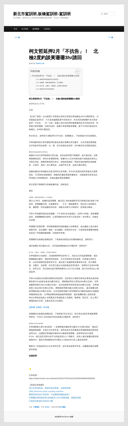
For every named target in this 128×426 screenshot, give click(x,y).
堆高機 (46, 307)
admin (47, 407)
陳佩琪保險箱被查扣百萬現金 (49, 79)
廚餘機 (32, 307)
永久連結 (62, 407)
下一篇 (111, 37)
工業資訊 (46, 29)
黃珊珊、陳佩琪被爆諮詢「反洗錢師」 (52, 82)
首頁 (15, 29)
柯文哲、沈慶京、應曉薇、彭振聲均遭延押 (53, 86)
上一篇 (16, 37)
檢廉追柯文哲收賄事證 (47, 89)
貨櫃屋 (39, 307)
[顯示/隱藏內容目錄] (76, 71)
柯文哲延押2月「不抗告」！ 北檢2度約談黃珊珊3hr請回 (55, 76)
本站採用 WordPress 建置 (64, 417)
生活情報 (24, 29)
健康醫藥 (35, 29)
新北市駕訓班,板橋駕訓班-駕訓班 (42, 14)
